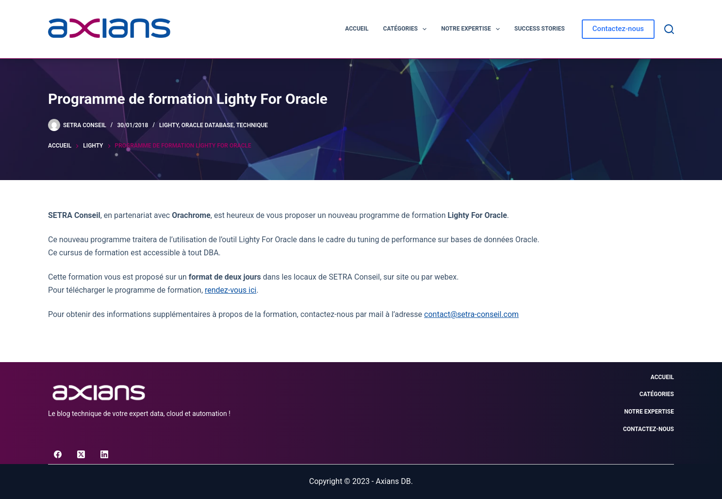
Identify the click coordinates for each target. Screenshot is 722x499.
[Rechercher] (669, 29)
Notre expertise (472, 29)
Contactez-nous (618, 28)
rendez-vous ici (230, 290)
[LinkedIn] (104, 454)
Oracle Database (207, 125)
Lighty (169, 125)
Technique (252, 125)
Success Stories (539, 28)
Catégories (407, 29)
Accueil (356, 28)
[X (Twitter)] (81, 454)
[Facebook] (57, 454)
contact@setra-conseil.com (471, 314)
